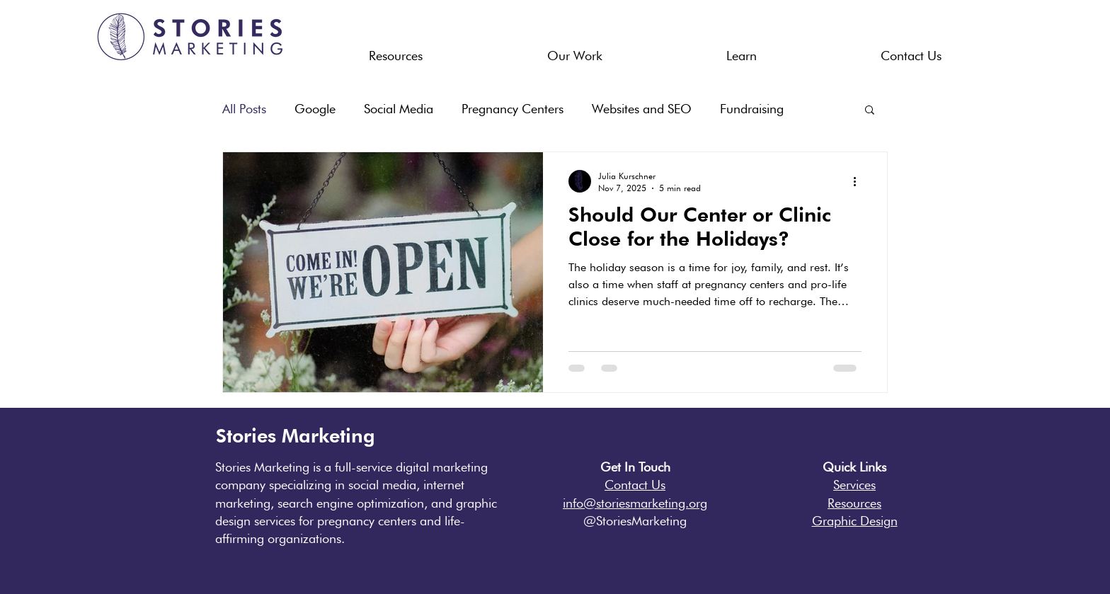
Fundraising (752, 108)
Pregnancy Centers (512, 108)
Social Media (398, 108)
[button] (396, 49)
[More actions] (859, 181)
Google (315, 108)
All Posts (244, 108)
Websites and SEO (642, 108)
